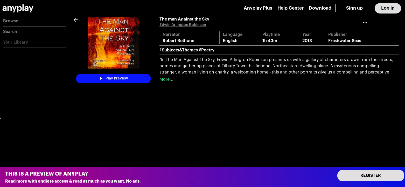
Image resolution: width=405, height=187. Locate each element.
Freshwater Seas (344, 41)
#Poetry (206, 50)
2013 (307, 41)
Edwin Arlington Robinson (182, 25)
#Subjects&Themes (178, 50)
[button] (34, 21)
